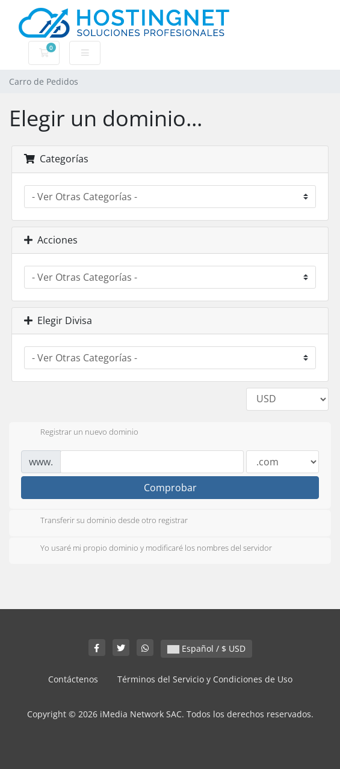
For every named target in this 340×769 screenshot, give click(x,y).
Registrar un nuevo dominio (79, 433)
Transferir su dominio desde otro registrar (104, 521)
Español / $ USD (206, 648)
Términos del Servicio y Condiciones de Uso (204, 679)
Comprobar (170, 487)
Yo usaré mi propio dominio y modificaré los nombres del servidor (146, 549)
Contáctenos (73, 679)
